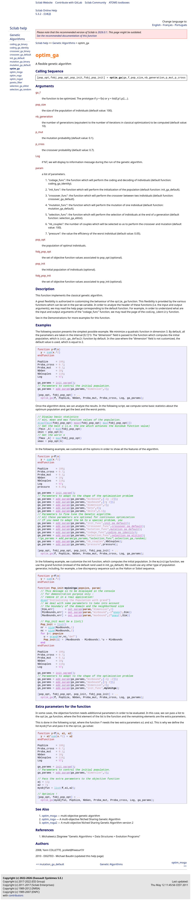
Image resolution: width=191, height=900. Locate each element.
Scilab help (18, 28)
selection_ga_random (20, 89)
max (105, 423)
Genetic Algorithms (17, 37)
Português (181, 25)
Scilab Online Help (46, 10)
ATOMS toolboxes (119, 2)
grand (53, 636)
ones (116, 612)
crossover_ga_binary (20, 51)
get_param (74, 609)
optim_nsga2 (16, 78)
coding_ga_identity (19, 47)
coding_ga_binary (18, 44)
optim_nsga (16, 75)
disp (41, 423)
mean (77, 423)
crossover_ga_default (20, 54)
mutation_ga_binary (20, 61)
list (60, 624)
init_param (63, 383)
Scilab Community (95, 2)
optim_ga (15, 68)
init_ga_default (17, 58)
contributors (16, 895)
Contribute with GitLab (68, 2)
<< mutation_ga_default (50, 864)
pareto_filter (16, 82)
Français (168, 25)
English (156, 25)
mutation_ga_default (20, 65)
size (51, 627)
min (49, 423)
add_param (62, 389)
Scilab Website (44, 2)
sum (49, 352)
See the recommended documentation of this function (67, 35)
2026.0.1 (102, 32)
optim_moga (16, 72)
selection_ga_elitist (19, 85)
